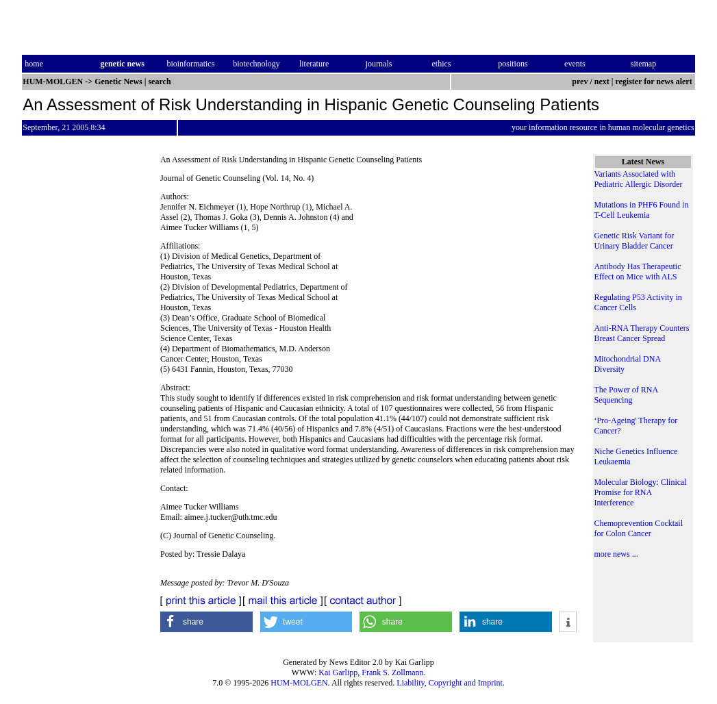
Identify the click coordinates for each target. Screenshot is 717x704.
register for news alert (654, 81)
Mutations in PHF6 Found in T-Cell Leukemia (641, 210)
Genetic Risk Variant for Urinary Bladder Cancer (634, 241)
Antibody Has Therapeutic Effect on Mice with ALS (637, 271)
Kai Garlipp (337, 672)
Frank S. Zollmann (392, 672)
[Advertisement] (465, 267)
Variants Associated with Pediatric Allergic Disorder (638, 179)
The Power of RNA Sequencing (625, 395)
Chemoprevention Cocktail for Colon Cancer (638, 528)
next (601, 81)
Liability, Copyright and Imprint (450, 683)
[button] (206, 622)
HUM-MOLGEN (299, 683)
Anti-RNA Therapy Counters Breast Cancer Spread (641, 333)
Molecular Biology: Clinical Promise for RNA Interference (640, 492)
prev (580, 81)
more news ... (616, 554)
